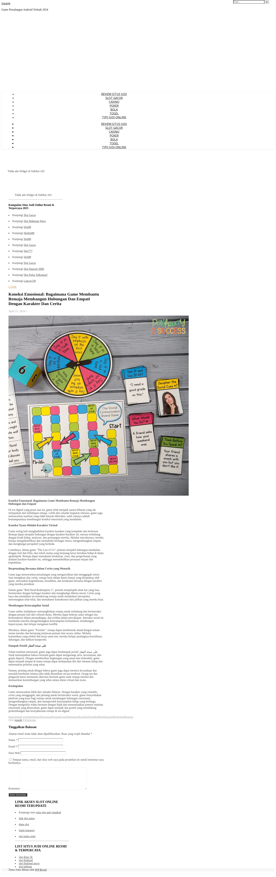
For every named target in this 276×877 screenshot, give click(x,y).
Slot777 (28, 250)
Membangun (105, 716)
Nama (12, 739)
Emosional (46, 716)
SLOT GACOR (114, 98)
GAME (12, 286)
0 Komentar (29, 720)
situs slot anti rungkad (48, 816)
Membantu (118, 716)
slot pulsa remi (27, 840)
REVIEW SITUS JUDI (114, 94)
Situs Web (14, 752)
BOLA (114, 109)
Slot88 (27, 227)
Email (12, 746)
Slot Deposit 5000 (34, 268)
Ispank (5, 3)
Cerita (24, 716)
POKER (114, 106)
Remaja (128, 716)
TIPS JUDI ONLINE (114, 117)
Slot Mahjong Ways (35, 221)
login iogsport (26, 834)
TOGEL (114, 113)
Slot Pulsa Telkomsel (35, 274)
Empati (56, 716)
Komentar (14, 792)
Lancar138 (30, 280)
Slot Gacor (30, 215)
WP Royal (41, 873)
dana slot (24, 828)
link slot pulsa (27, 822)
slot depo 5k (26, 861)
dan (30, 716)
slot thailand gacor (29, 867)
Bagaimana (14, 716)
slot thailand (26, 864)
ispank (18, 720)
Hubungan (73, 716)
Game (63, 716)
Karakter (84, 716)
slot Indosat (25, 870)
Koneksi (93, 716)
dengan (36, 716)
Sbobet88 (29, 233)
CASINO (114, 102)
